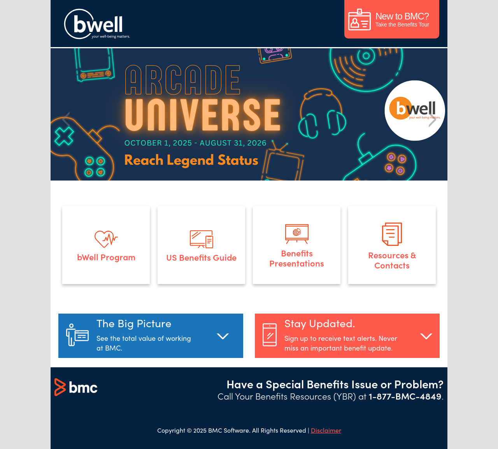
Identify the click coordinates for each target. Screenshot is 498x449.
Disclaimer (326, 430)
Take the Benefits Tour (388, 19)
